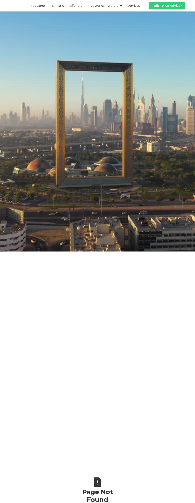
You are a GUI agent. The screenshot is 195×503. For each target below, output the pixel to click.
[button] (105, 5)
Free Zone (37, 6)
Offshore (76, 6)
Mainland (57, 6)
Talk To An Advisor (167, 6)
